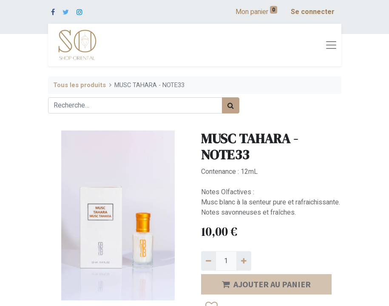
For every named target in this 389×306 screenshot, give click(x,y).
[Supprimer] (208, 261)
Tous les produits (79, 85)
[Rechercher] (230, 105)
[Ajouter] (243, 261)
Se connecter (313, 12)
